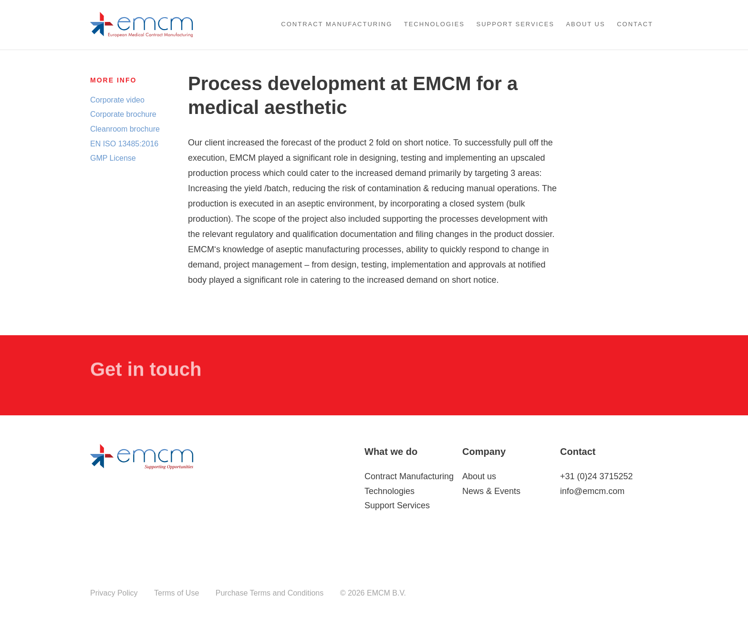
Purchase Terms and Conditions (270, 593)
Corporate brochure (123, 114)
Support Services (516, 24)
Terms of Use (176, 593)
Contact (635, 24)
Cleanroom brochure (125, 128)
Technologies (434, 24)
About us (585, 24)
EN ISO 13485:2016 (124, 143)
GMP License (113, 158)
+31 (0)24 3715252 (596, 476)
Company (484, 451)
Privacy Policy (114, 593)
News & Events (491, 491)
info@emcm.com (592, 491)
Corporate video (117, 99)
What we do (390, 451)
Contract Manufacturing (336, 24)
